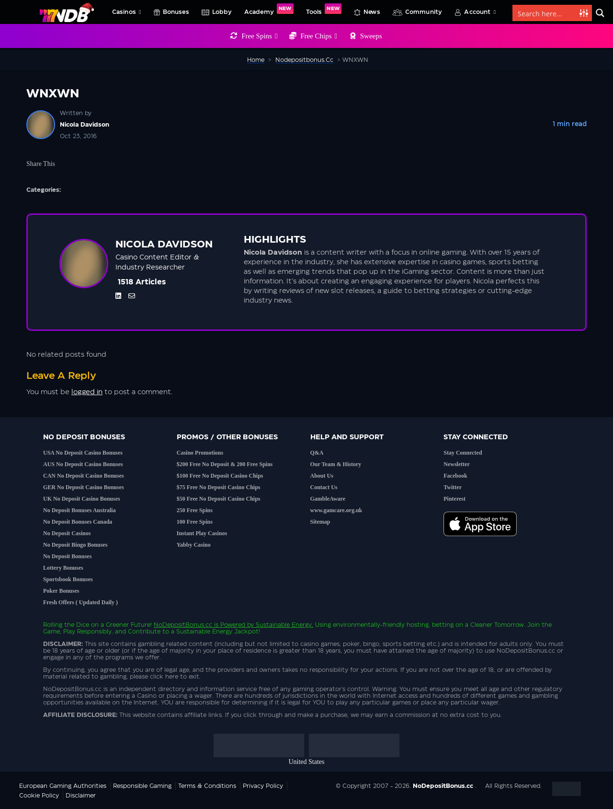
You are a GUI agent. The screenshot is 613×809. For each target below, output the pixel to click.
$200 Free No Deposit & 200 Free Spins (225, 464)
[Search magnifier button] (600, 13)
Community (424, 12)
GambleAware (328, 498)
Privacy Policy (263, 786)
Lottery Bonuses (63, 567)
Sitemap (320, 521)
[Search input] (546, 13)
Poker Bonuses (61, 590)
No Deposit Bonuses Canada (77, 521)
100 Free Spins (195, 521)
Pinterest (454, 498)
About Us (321, 475)
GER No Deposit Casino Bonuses (83, 487)
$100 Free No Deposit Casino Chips (220, 475)
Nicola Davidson (84, 125)
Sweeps (371, 36)
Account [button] (480, 12)
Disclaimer (81, 795)
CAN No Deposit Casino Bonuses (83, 475)
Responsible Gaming (142, 786)
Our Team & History (336, 464)
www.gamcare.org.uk (336, 510)
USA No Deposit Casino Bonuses (83, 452)
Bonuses (176, 12)
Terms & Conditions (207, 786)
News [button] (371, 12)
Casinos (126, 12)
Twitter (452, 487)
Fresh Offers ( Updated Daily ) (80, 602)
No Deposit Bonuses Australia (79, 510)
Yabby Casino (194, 544)
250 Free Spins (195, 510)
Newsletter (456, 464)
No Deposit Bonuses (67, 556)
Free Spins (259, 36)
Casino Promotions (200, 452)
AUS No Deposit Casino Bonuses (83, 464)
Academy (269, 9)
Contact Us (324, 487)
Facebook (455, 475)
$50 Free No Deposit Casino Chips (219, 498)
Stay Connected (462, 452)
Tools (323, 9)
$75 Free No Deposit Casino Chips (219, 487)
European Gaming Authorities (62, 786)
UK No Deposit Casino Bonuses (81, 498)
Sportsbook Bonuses (68, 579)
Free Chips (318, 36)
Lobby (222, 12)
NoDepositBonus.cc (183, 625)
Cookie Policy (39, 795)
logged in (86, 392)
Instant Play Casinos (202, 533)
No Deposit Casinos (67, 533)
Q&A (317, 452)
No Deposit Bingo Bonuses (75, 544)
